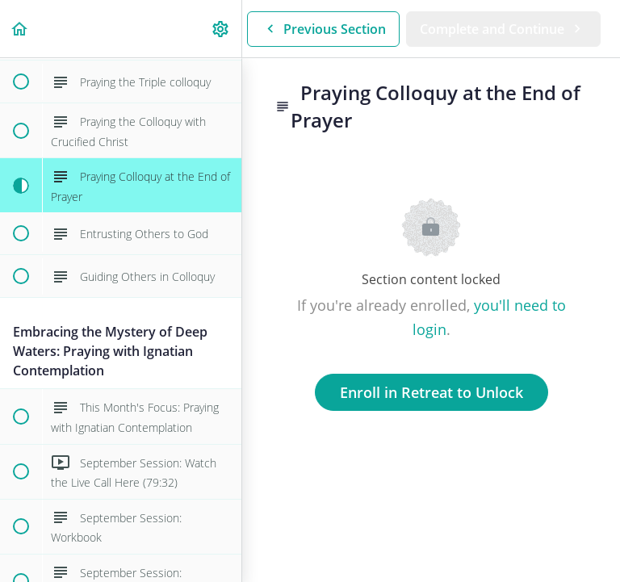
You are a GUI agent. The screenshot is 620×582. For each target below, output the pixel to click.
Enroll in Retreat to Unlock (431, 392)
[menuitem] (221, 28)
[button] (20, 28)
